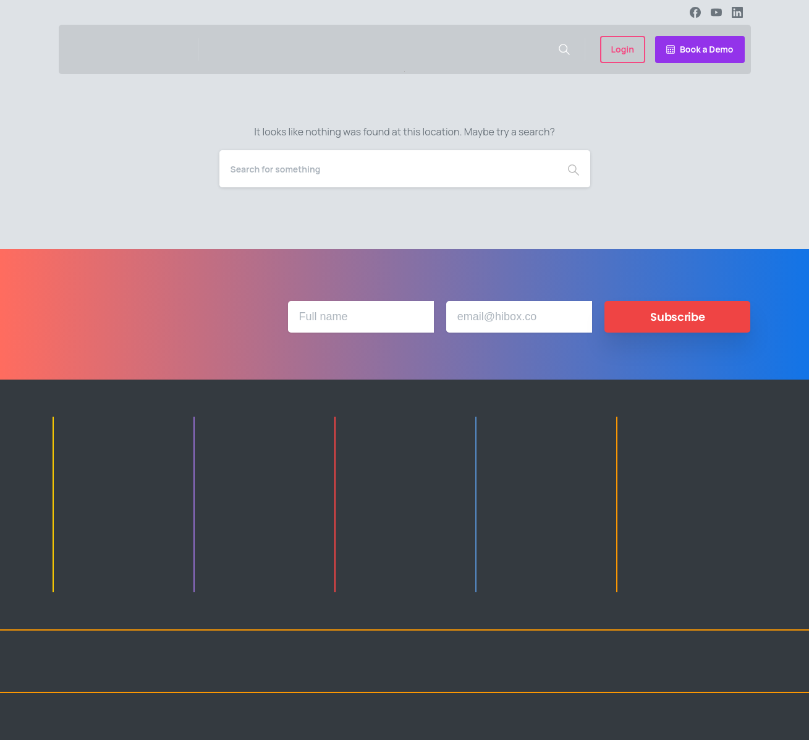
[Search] (388, 168)
